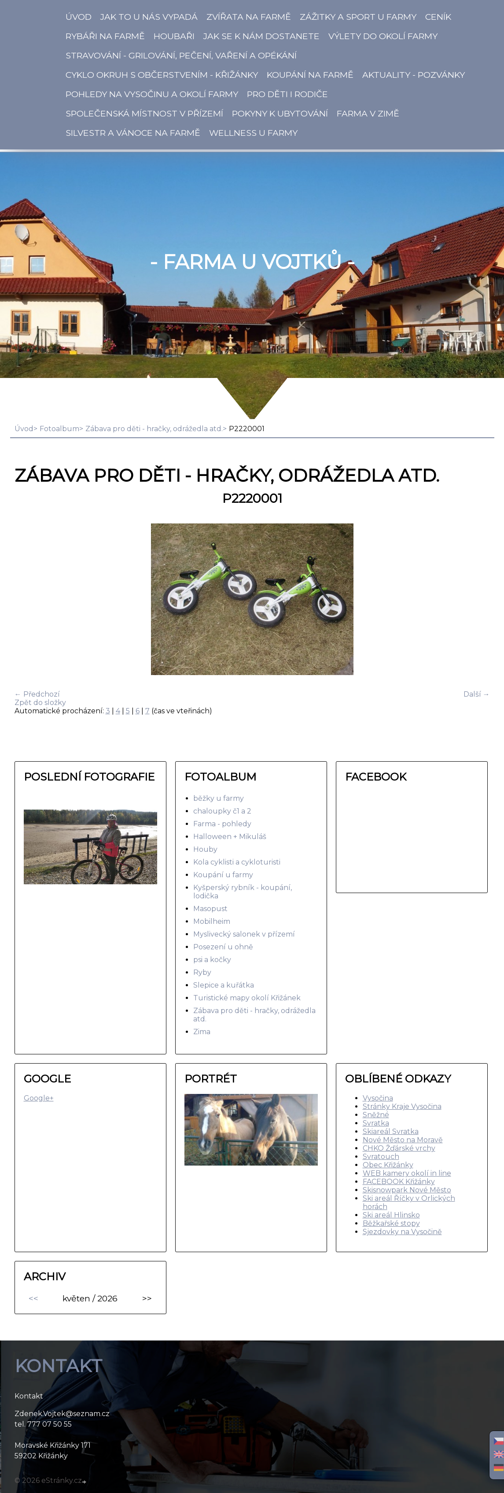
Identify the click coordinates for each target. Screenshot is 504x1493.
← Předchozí (37, 694)
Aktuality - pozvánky (413, 74)
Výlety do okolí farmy (383, 36)
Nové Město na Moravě (403, 1140)
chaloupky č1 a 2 (222, 811)
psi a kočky (212, 959)
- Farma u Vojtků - (252, 262)
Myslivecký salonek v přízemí (244, 934)
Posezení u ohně (223, 947)
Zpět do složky (40, 702)
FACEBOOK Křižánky (399, 1181)
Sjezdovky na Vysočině (402, 1232)
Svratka (376, 1123)
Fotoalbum (59, 429)
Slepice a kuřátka (223, 985)
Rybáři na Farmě (105, 36)
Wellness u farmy (253, 132)
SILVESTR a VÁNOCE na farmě (133, 132)
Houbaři (174, 36)
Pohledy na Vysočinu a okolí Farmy (152, 94)
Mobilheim (211, 921)
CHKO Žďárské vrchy (399, 1148)
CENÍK (438, 16)
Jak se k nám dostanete (261, 36)
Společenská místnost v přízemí (144, 113)
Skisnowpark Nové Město (407, 1190)
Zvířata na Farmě (248, 16)
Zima (201, 1032)
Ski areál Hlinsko (391, 1215)
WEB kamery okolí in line (407, 1173)
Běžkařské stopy (391, 1223)
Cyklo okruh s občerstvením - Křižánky (162, 74)
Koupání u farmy (223, 875)
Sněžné (376, 1115)
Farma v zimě (368, 113)
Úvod (79, 16)
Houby (205, 849)
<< (33, 1298)
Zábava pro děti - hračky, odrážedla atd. (154, 429)
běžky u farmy (218, 798)
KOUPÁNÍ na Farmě (310, 74)
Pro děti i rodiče (287, 94)
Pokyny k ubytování (280, 113)
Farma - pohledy (222, 824)
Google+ (39, 1098)
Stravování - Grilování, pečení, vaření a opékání (181, 55)
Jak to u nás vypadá (149, 16)
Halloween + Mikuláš (229, 836)
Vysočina (378, 1098)
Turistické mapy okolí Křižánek (247, 998)
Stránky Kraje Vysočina (402, 1106)
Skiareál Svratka (391, 1131)
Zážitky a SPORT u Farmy (358, 16)
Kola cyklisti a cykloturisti (236, 862)
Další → (477, 694)
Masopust (210, 909)
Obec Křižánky (388, 1165)
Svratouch (381, 1156)
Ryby (202, 972)
